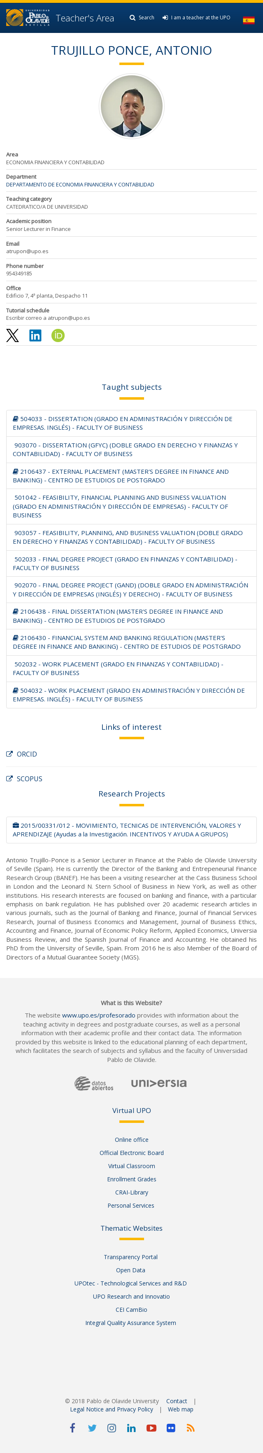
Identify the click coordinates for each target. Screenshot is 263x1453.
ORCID (21, 754)
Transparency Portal (131, 1257)
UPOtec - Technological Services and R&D (131, 1283)
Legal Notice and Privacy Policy (111, 1409)
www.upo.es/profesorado (98, 1015)
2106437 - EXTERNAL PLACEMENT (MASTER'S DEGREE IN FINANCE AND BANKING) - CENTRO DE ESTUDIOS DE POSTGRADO (121, 475)
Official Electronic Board (132, 1153)
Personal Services (131, 1205)
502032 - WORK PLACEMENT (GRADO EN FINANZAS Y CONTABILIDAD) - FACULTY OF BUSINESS (118, 668)
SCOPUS (24, 778)
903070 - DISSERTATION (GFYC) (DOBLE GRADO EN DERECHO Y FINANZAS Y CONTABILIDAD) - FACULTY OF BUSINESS (125, 449)
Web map (180, 1409)
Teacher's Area (85, 18)
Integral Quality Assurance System (131, 1323)
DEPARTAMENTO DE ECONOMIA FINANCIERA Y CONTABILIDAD (80, 184)
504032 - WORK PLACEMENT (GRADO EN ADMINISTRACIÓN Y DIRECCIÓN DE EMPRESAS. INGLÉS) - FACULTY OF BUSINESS (129, 694)
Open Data (131, 1270)
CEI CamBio (131, 1309)
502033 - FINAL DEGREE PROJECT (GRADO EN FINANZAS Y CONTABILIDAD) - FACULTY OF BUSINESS (125, 563)
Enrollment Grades (131, 1179)
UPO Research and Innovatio (131, 1296)
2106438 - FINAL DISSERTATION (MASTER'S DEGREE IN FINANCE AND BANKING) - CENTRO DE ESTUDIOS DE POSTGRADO (118, 615)
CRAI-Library (131, 1192)
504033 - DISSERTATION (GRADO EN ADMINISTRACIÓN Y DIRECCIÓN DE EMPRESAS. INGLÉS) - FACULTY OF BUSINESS (123, 422)
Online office (132, 1139)
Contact (176, 1401)
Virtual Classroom (131, 1166)
